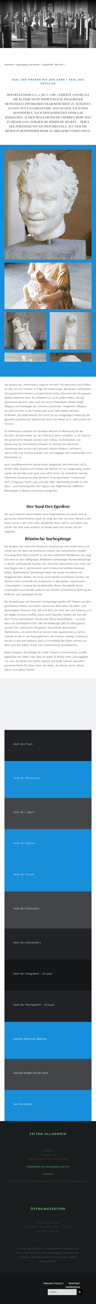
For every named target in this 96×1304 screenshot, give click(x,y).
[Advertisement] (48, 703)
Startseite (9, 64)
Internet (48, 1174)
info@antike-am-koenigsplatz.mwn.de (48, 1166)
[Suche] (80, 1292)
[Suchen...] (62, 1292)
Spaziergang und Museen (28, 64)
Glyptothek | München (53, 64)
